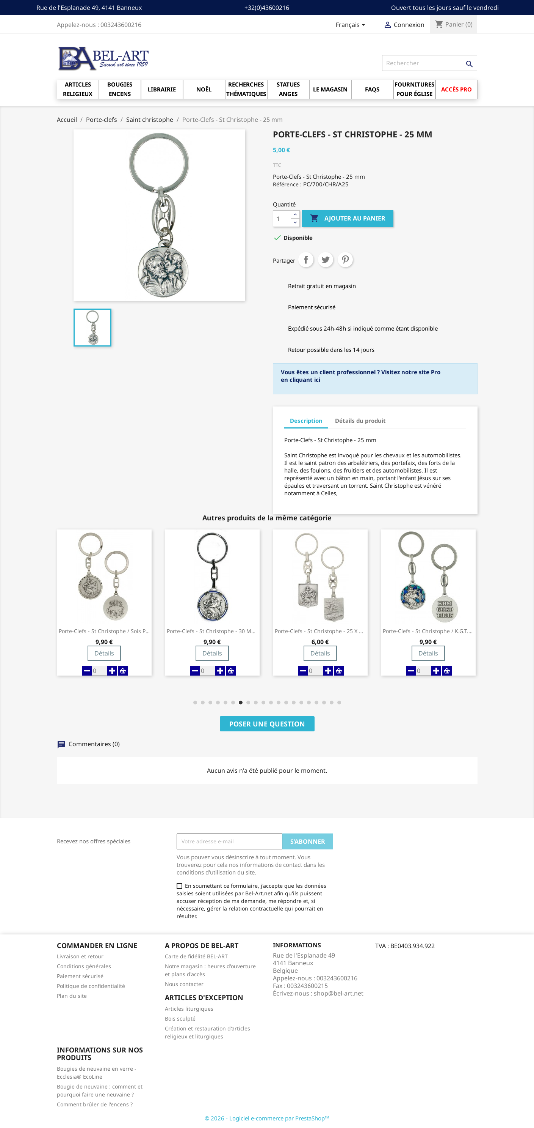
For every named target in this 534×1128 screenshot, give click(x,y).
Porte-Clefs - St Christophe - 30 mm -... (212, 631)
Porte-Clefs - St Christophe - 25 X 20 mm (320, 631)
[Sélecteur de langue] (352, 25)
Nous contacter (184, 984)
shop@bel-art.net (338, 993)
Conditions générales (84, 966)
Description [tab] (306, 420)
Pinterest (345, 259)
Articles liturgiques (189, 1008)
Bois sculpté (180, 1018)
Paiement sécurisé (80, 976)
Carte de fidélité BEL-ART (196, 956)
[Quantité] (282, 218)
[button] (195, 702)
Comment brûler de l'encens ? (95, 1104)
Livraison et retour (80, 956)
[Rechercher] (429, 63)
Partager (305, 259)
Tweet (325, 259)
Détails (104, 653)
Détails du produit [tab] (360, 420)
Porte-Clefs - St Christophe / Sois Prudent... (104, 631)
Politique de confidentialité (91, 985)
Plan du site (72, 995)
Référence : (287, 184)
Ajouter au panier (347, 219)
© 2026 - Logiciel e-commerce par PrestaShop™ (267, 1118)
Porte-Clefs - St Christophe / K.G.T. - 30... (428, 631)
